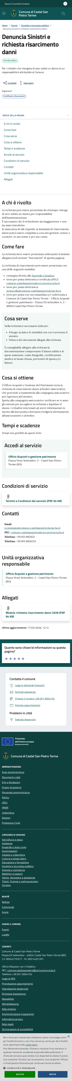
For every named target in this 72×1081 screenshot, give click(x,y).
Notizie (6, 902)
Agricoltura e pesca (12, 839)
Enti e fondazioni (11, 782)
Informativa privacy (12, 1019)
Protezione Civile (11, 823)
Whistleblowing (10, 1004)
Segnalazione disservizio (15, 989)
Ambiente (7, 843)
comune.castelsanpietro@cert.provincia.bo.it (33, 283)
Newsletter (8, 999)
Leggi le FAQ (8, 978)
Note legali (8, 1024)
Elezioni (6, 818)
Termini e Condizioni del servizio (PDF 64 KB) (34, 501)
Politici (5, 797)
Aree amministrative (13, 772)
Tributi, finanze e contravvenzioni (20, 881)
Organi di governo (11, 787)
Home (5, 25)
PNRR (5, 808)
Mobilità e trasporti (12, 874)
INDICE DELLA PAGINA (36, 115)
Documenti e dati (11, 777)
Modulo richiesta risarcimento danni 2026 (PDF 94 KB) (35, 614)
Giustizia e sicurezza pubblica (35, 25)
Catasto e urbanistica (13, 855)
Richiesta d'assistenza (14, 994)
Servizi (14, 25)
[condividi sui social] (9, 82)
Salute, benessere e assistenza (18, 877)
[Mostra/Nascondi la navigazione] (4, 13)
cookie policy (31, 1044)
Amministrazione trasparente (18, 1014)
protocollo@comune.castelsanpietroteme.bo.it (33, 290)
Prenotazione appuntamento (17, 984)
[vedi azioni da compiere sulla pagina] (26, 82)
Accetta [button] (20, 1074)
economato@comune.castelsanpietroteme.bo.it (32, 527)
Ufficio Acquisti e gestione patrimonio (32, 457)
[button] (36, 1068)
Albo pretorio (9, 1009)
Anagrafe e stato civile (14, 847)
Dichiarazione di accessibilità (17, 1029)
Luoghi (5, 934)
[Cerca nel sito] (63, 13)
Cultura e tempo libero (14, 858)
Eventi (5, 929)
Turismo (6, 885)
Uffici (5, 802)
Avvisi (5, 912)
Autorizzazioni (9, 851)
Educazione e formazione (15, 862)
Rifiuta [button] (52, 1074)
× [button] (68, 1036)
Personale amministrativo (16, 792)
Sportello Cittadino (43, 275)
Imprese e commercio (13, 870)
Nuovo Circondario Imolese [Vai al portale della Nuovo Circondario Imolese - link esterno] (17, 3)
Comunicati (8, 907)
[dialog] (36, 1057)
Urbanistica (8, 813)
